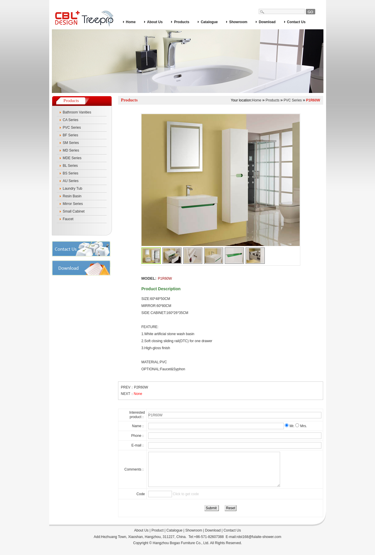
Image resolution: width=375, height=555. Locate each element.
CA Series (70, 120)
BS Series (70, 173)
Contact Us (296, 22)
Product (157, 537)
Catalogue (209, 22)
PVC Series (72, 127)
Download (267, 22)
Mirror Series (73, 204)
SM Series (71, 143)
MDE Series (72, 158)
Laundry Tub (72, 188)
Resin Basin (72, 196)
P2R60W (141, 387)
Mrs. (301, 426)
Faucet (68, 219)
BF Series (70, 135)
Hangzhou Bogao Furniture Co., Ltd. (181, 550)
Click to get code (186, 501)
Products (181, 22)
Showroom (238, 22)
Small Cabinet (74, 211)
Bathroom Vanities (77, 112)
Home (131, 22)
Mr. (290, 426)
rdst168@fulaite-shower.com (259, 544)
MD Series (71, 150)
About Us (155, 22)
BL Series (70, 166)
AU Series (71, 181)
